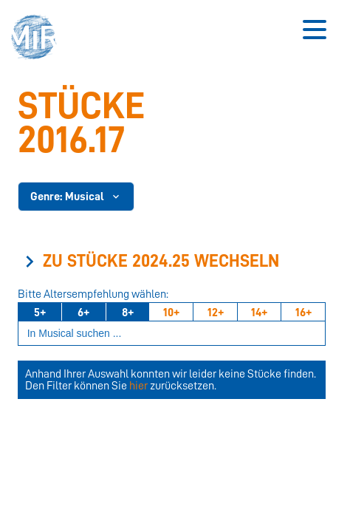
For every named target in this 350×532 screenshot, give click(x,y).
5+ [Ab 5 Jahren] (40, 312)
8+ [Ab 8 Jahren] (128, 312)
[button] (38, 38)
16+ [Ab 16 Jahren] (303, 312)
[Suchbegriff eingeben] (172, 333)
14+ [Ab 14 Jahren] (259, 312)
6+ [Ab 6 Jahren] (83, 312)
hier (138, 386)
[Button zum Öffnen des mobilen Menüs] (314, 29)
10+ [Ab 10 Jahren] (171, 312)
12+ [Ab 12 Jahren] (215, 312)
